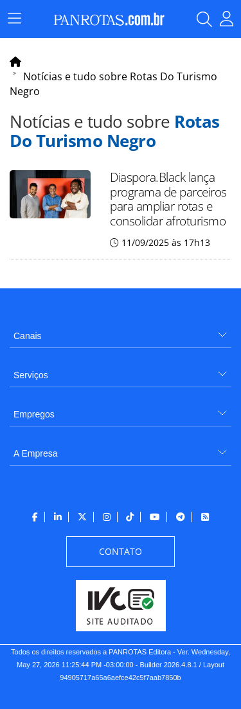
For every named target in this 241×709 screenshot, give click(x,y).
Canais (27, 336)
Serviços (30, 375)
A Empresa (35, 453)
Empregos (34, 414)
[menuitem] (120, 331)
